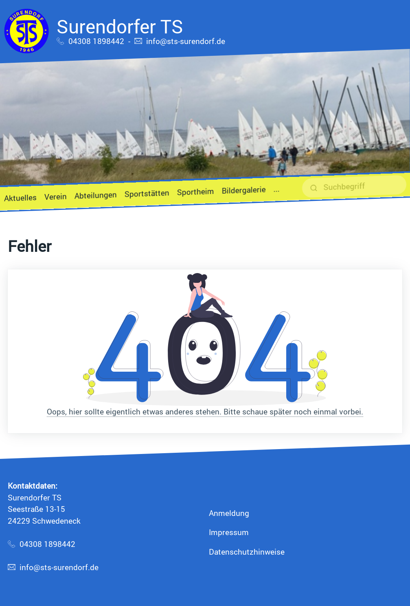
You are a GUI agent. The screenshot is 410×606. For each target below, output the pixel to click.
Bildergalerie (244, 190)
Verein (55, 196)
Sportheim (195, 191)
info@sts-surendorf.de (185, 41)
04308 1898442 (96, 41)
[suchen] (354, 186)
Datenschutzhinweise (247, 552)
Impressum (229, 532)
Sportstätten (147, 193)
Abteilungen (96, 195)
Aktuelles (20, 197)
